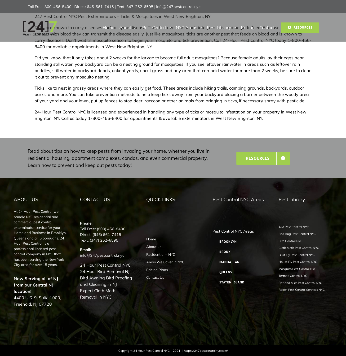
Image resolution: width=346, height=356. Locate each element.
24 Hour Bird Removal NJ (104, 271)
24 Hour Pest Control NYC (105, 265)
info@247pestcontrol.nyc (178, 6)
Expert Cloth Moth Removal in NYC (97, 294)
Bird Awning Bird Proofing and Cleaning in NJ (106, 281)
